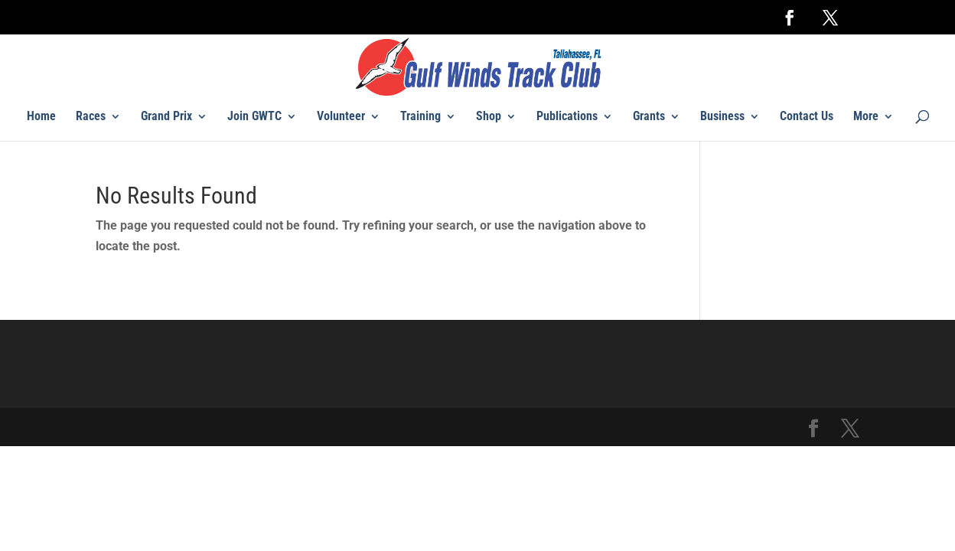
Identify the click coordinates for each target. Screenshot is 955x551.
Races (91, 117)
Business (722, 117)
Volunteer (341, 117)
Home (41, 117)
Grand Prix (166, 117)
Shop (488, 117)
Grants (649, 117)
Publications (567, 117)
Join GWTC (254, 117)
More (865, 117)
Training (420, 117)
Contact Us (806, 117)
